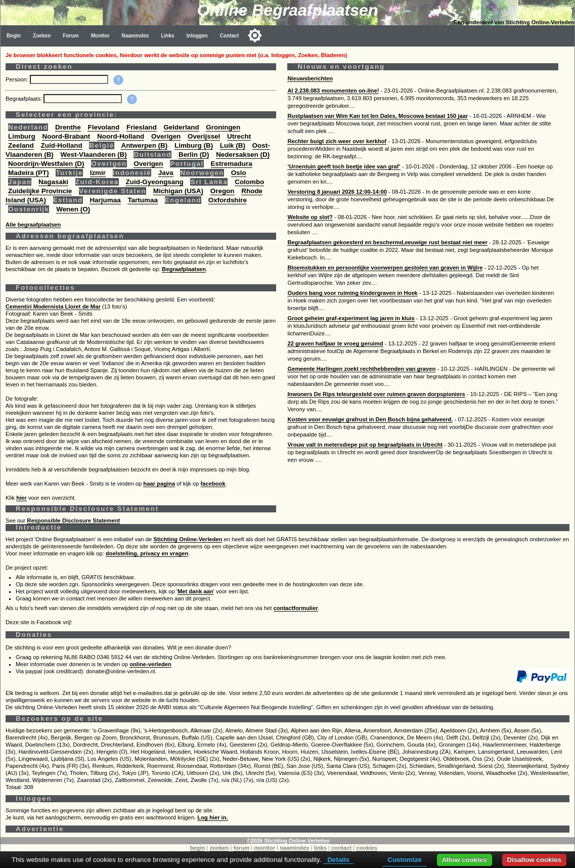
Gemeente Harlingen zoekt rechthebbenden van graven (361, 369)
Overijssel (204, 136)
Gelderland (181, 127)
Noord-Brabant (66, 136)
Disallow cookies (534, 859)
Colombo (249, 182)
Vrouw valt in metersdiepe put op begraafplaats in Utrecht (364, 445)
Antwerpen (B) (144, 145)
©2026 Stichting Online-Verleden (288, 841)
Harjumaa (105, 200)
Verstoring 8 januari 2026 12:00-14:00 (337, 192)
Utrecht (239, 136)
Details (338, 859)
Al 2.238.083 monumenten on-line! (333, 91)
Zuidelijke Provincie (40, 191)
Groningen (223, 127)
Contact (229, 35)
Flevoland (103, 127)
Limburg (21, 136)
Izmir (98, 173)
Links (167, 35)
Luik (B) (232, 145)
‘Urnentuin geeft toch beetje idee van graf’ (343, 166)
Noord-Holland (120, 136)
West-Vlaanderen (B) (94, 154)
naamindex (294, 848)
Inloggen (197, 35)
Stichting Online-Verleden (187, 539)
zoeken (219, 848)
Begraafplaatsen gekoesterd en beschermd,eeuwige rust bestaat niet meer (387, 242)
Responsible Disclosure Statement (73, 520)
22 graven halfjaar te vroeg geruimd (335, 343)
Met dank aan (195, 591)
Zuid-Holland (61, 145)
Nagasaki (53, 182)
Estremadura (231, 163)
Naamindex (135, 35)
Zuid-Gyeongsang (154, 182)
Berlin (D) (194, 154)
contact (341, 848)
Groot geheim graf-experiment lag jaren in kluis (350, 318)
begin (197, 848)
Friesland (141, 127)
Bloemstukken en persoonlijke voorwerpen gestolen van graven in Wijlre (384, 268)
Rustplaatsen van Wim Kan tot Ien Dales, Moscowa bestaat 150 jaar (377, 116)
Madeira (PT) (28, 173)
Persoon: (18, 79)
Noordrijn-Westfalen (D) (46, 163)
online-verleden (150, 664)
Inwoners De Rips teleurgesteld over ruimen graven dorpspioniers (376, 394)
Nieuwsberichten (310, 78)
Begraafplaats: (24, 99)
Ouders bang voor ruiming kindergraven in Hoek (352, 293)
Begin (14, 35)
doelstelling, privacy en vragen (147, 553)
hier (21, 498)
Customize (404, 859)
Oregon (222, 191)
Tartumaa (142, 200)
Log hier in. (212, 817)
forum (242, 848)
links (320, 848)
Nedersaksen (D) (243, 154)
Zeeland (21, 145)
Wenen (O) (73, 209)
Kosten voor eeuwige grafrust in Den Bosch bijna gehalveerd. (370, 419)
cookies (366, 848)
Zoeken (42, 35)
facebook (213, 484)
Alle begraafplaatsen (33, 225)
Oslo (238, 173)
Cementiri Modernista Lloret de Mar (53, 306)
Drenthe (68, 127)
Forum (70, 35)
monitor (264, 848)
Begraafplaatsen (184, 269)
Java (165, 173)
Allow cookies (464, 859)
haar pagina (159, 484)
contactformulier (296, 608)
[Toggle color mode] (255, 35)
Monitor (100, 35)
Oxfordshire (227, 200)
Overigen (166, 136)
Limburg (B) (193, 145)
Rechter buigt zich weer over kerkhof (336, 141)
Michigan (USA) (178, 191)
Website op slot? (309, 217)
